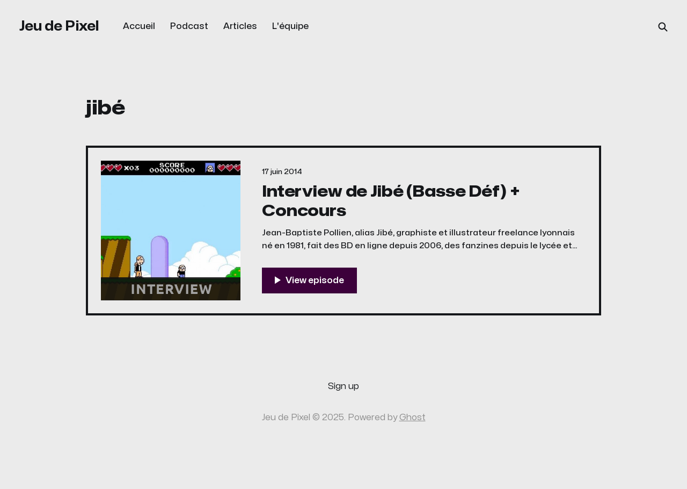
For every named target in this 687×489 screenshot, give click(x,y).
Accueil (139, 26)
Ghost (412, 417)
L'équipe (290, 26)
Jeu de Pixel (59, 26)
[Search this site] (663, 27)
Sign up (343, 386)
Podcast (189, 26)
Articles (240, 26)
